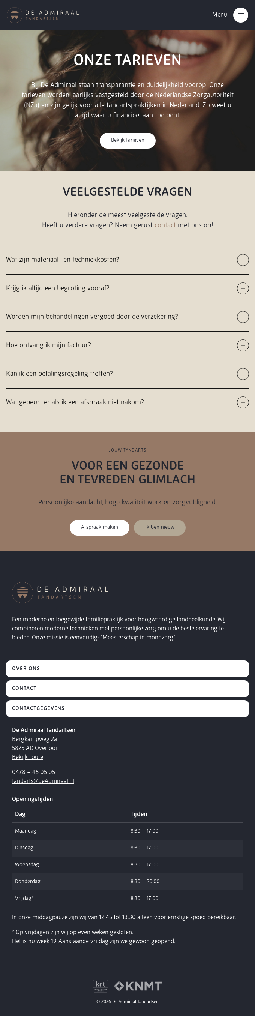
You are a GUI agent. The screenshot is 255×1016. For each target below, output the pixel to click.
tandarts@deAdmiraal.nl (43, 782)
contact (165, 225)
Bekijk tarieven (127, 140)
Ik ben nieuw (159, 527)
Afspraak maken (99, 527)
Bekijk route (27, 758)
